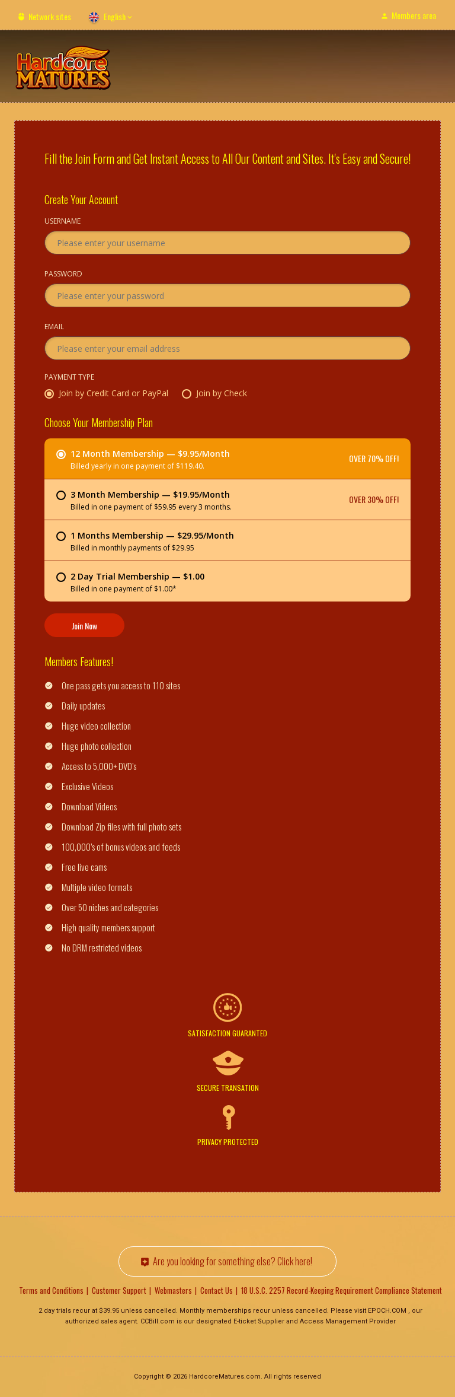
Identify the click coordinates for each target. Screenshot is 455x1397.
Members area (414, 15)
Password (63, 275)
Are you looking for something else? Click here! (232, 1261)
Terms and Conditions (51, 1290)
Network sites (49, 16)
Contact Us (216, 1290)
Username (62, 222)
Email (54, 327)
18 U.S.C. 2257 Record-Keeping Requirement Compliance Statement (341, 1290)
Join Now (84, 625)
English (115, 16)
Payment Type (69, 378)
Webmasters (173, 1290)
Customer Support (119, 1290)
